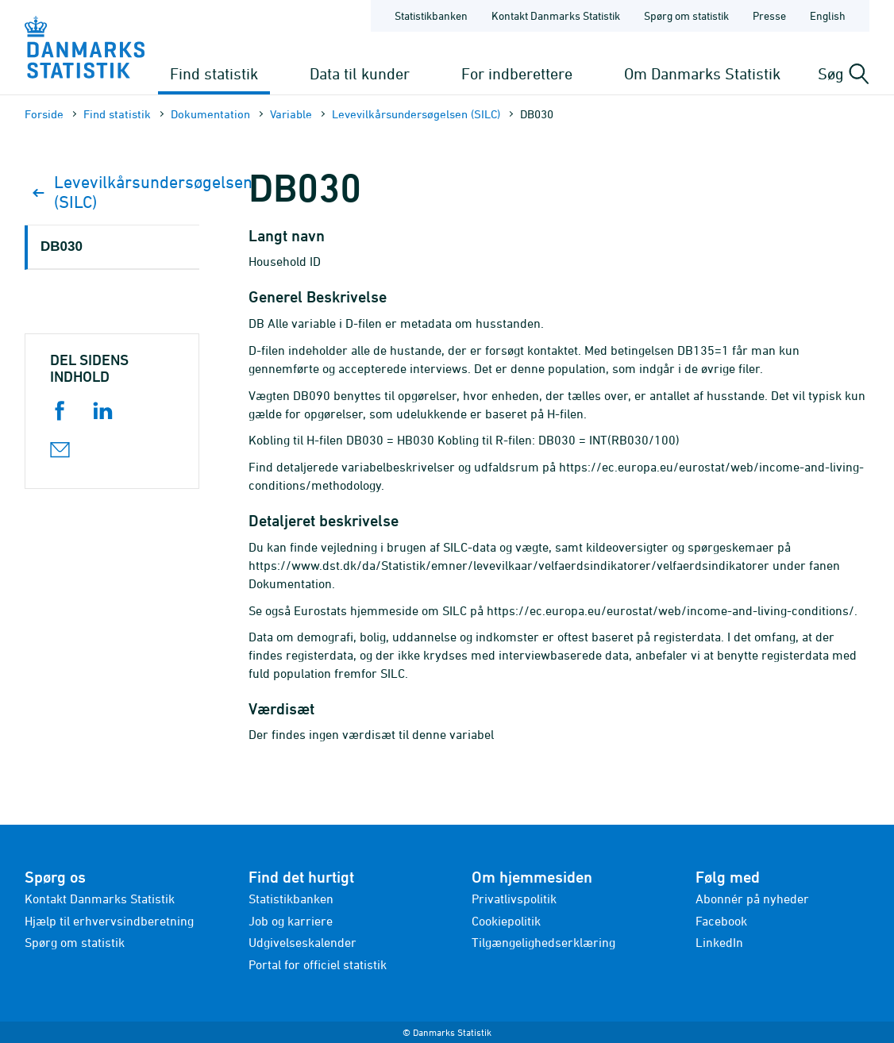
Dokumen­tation (210, 114)
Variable (291, 114)
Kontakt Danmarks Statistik (100, 898)
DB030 (61, 246)
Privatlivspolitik (514, 898)
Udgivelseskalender (302, 942)
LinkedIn (719, 942)
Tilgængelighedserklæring (543, 942)
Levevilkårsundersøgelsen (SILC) (416, 114)
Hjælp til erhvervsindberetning (109, 921)
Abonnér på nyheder (752, 898)
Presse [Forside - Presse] (769, 15)
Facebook (721, 921)
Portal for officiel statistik (318, 964)
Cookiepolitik (506, 921)
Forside (44, 114)
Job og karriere (291, 921)
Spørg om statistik (75, 942)
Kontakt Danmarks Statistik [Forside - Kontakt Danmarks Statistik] (555, 15)
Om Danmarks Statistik (702, 73)
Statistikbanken (431, 15)
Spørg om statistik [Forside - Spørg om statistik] (686, 15)
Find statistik (214, 73)
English (828, 15)
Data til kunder (360, 73)
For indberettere (516, 73)
